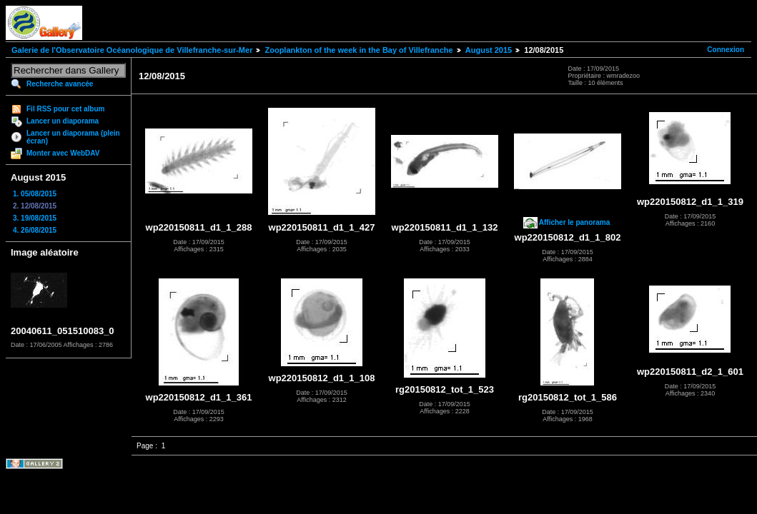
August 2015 (488, 50)
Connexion (725, 50)
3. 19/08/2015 (34, 218)
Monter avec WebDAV (62, 153)
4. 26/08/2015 (34, 230)
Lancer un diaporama (62, 121)
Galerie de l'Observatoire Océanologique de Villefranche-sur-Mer (131, 50)
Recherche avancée (59, 84)
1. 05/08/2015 (34, 194)
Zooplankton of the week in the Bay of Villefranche (358, 50)
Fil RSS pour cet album (65, 109)
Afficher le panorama (574, 222)
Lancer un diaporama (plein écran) (73, 137)
